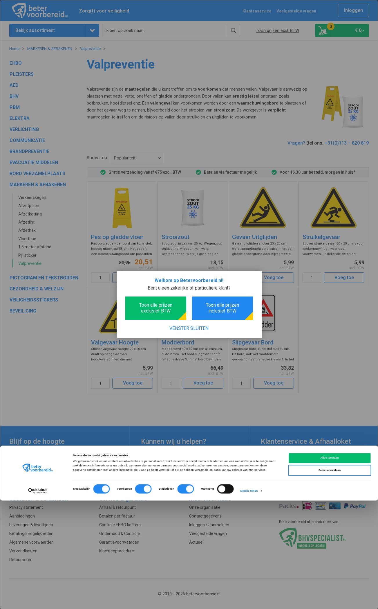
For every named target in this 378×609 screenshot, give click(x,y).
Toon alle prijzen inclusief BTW (222, 308)
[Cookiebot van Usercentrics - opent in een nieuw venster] (37, 599)
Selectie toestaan (330, 578)
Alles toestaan (329, 566)
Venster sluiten (189, 328)
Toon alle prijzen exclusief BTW (155, 308)
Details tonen (249, 599)
